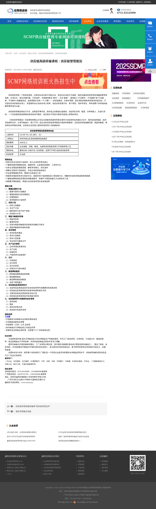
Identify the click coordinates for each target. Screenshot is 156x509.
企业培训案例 (102, 21)
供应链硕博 (74, 21)
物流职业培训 (58, 21)
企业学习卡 (142, 103)
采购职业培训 (22, 21)
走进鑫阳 (143, 21)
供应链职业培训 (40, 21)
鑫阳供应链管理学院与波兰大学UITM (21, 441)
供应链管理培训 (131, 108)
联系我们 (147, 2)
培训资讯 (130, 21)
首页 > (16, 53)
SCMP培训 (145, 108)
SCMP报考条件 (117, 103)
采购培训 (115, 93)
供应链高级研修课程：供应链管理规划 (52, 53)
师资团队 (117, 21)
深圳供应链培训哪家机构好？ (69, 441)
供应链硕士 (126, 98)
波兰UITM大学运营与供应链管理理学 (21, 436)
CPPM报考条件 (143, 98)
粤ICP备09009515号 (65, 502)
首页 (9, 21)
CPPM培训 (126, 93)
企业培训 (88, 21)
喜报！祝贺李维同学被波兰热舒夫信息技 (73, 436)
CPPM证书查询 (139, 93)
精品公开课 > (33, 53)
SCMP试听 (131, 2)
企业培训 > (23, 53)
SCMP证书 (131, 103)
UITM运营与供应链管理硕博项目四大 (72, 432)
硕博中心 (139, 2)
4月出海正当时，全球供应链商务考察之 (22, 432)
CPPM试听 (122, 2)
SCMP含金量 (117, 108)
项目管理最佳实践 (23, 411)
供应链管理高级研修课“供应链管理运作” (33, 406)
